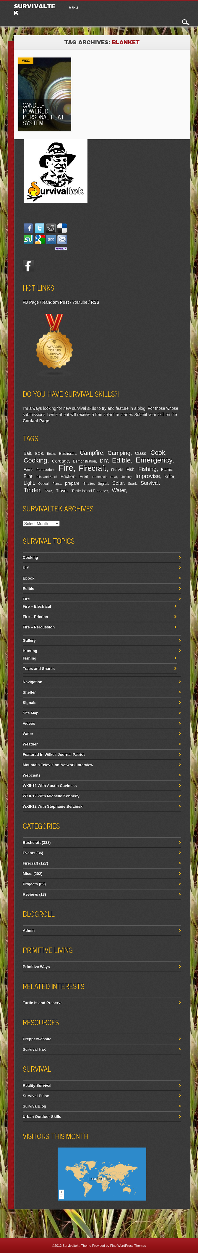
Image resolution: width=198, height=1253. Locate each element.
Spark (132, 483)
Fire (66, 468)
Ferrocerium (45, 469)
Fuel (83, 476)
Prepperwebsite (37, 1039)
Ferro (28, 470)
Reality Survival (37, 1085)
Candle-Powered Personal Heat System (43, 114)
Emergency (154, 460)
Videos (29, 723)
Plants (56, 483)
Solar (118, 483)
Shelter (88, 483)
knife (169, 476)
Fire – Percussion (39, 627)
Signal (103, 483)
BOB (39, 454)
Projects (30, 884)
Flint (28, 476)
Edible (121, 460)
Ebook (29, 578)
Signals (29, 702)
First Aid (117, 469)
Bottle (51, 453)
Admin (29, 930)
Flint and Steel (47, 477)
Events (29, 853)
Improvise (147, 476)
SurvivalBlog (34, 1106)
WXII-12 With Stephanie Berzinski (53, 806)
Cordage (60, 460)
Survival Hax (34, 1049)
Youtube (79, 302)
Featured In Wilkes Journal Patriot (54, 754)
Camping (119, 453)
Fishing (147, 469)
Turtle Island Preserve (90, 491)
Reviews (30, 894)
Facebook (29, 265)
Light (29, 483)
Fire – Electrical (37, 606)
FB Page (31, 302)
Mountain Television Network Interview (58, 765)
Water (119, 490)
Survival (150, 483)
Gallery (29, 640)
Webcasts (31, 775)
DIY (104, 461)
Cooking (35, 460)
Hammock (99, 477)
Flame (166, 469)
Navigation (32, 682)
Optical (43, 483)
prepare (72, 483)
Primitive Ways (36, 966)
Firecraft (92, 468)
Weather (30, 744)
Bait (27, 453)
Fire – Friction (35, 617)
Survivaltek (71, 1245)
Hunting (126, 477)
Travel (61, 490)
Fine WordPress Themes (128, 1245)
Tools (48, 491)
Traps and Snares (39, 668)
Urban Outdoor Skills (42, 1116)
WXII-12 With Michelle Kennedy (51, 796)
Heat (113, 477)
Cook (157, 452)
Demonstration (84, 461)
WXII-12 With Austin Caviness (50, 785)
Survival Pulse (36, 1096)
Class (140, 453)
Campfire (91, 452)
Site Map (30, 713)
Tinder (32, 490)
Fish (130, 469)
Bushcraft (67, 453)
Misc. (26, 61)
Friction (68, 476)
